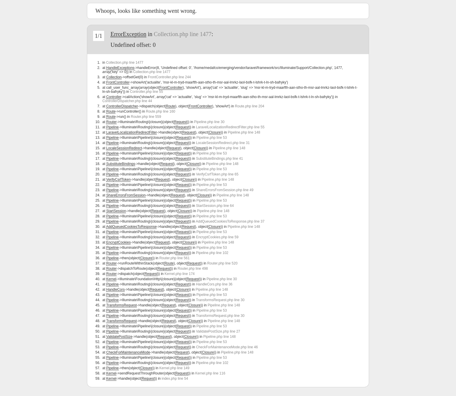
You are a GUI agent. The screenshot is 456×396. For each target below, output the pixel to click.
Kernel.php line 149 (174, 368)
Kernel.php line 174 (180, 274)
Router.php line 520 (222, 263)
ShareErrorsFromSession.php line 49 (224, 190)
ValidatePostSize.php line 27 (218, 331)
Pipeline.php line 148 (244, 132)
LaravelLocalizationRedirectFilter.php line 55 (230, 127)
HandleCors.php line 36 (214, 284)
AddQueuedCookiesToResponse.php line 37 (230, 221)
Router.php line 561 (174, 258)
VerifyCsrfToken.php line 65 (217, 174)
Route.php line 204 (249, 106)
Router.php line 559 (146, 117)
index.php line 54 (175, 379)
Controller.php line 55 (146, 92)
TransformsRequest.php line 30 (220, 300)
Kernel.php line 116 (210, 373)
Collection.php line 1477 (182, 34)
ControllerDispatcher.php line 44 (127, 101)
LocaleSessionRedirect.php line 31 (223, 143)
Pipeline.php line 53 (211, 138)
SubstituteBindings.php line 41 (219, 159)
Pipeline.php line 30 (209, 122)
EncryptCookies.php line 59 (217, 237)
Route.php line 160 (160, 111)
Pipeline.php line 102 (212, 253)
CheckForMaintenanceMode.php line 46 (227, 347)
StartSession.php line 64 (215, 206)
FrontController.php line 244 (169, 77)
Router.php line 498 (193, 269)
